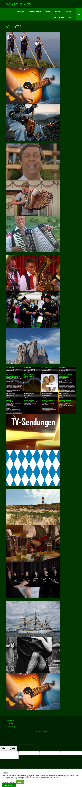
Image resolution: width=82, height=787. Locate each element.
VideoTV (20, 11)
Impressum (10, 720)
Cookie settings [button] (8, 782)
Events (57, 11)
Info (69, 17)
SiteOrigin (45, 731)
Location (67, 11)
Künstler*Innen (34, 11)
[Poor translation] (12, 748)
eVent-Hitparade (57, 17)
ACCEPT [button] (20, 782)
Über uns (10, 723)
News (47, 11)
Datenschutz (11, 726)
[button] (79, 14)
